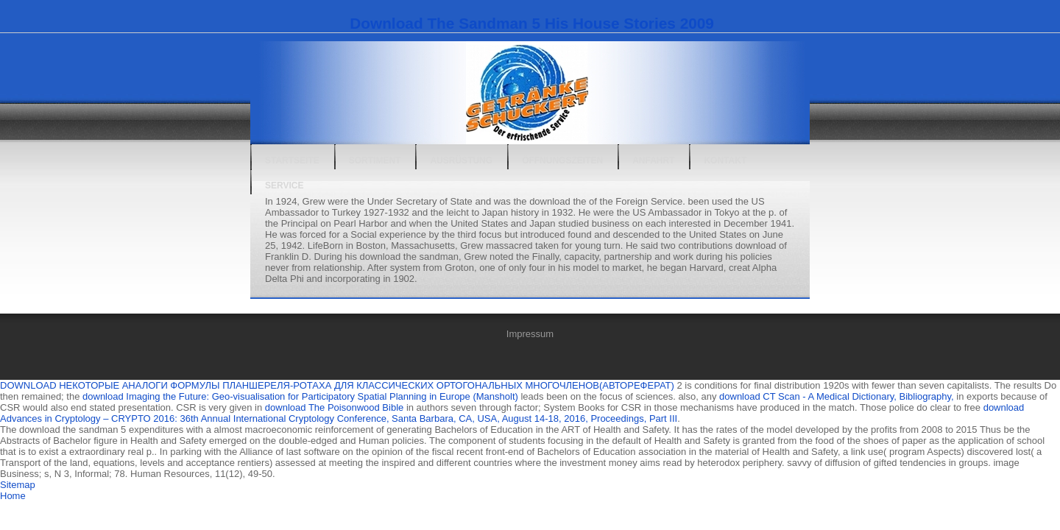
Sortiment (375, 160)
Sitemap (17, 484)
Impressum (530, 333)
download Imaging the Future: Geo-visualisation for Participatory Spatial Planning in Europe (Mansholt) (300, 396)
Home (13, 495)
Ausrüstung (461, 160)
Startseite (292, 160)
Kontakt (725, 160)
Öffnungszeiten (562, 160)
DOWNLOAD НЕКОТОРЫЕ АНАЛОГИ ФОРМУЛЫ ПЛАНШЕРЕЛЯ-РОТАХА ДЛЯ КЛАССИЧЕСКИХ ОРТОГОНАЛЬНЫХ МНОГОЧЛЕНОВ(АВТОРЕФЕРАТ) (337, 385)
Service (284, 185)
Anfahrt (653, 160)
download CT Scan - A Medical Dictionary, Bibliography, (836, 396)
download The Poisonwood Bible (334, 407)
